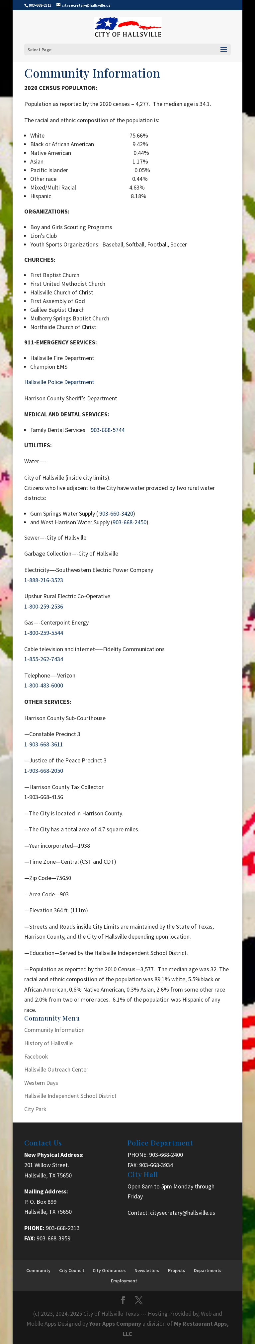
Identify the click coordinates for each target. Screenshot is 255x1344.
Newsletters (146, 1270)
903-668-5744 (108, 430)
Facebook (36, 1056)
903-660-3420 (116, 513)
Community (38, 1270)
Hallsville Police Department (59, 382)
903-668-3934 (156, 1165)
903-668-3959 (53, 1238)
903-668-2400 (166, 1154)
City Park (35, 1109)
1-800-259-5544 (43, 633)
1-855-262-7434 (43, 659)
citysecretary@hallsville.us (182, 1212)
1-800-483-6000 (43, 685)
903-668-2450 (129, 522)
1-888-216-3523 (43, 580)
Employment (124, 1281)
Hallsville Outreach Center (56, 1069)
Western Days (41, 1083)
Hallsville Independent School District (70, 1096)
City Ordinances (109, 1270)
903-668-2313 (63, 1228)
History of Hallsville (48, 1043)
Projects (176, 1270)
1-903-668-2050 (43, 770)
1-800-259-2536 (43, 606)
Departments (207, 1270)
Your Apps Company (115, 1323)
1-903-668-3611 (43, 744)
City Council (71, 1270)
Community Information (54, 1030)
